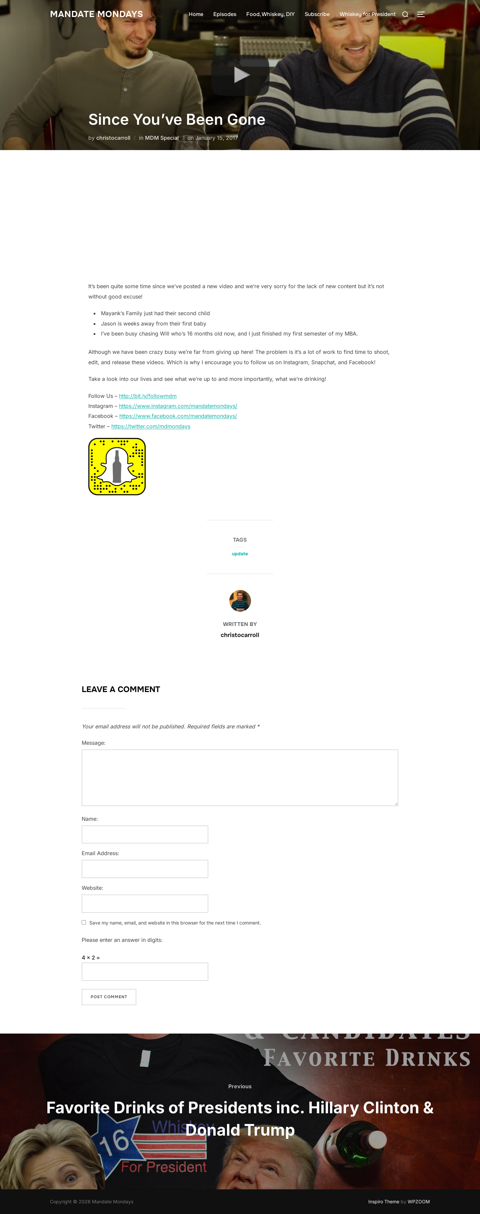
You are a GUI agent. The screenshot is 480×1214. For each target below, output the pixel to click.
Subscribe (317, 14)
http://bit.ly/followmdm (148, 396)
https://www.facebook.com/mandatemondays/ (178, 416)
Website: (92, 887)
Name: (90, 818)
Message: (94, 742)
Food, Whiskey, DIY (270, 14)
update (240, 554)
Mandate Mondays (96, 14)
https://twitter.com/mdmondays (150, 426)
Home (196, 14)
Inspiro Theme (383, 1201)
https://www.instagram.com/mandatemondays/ (178, 406)
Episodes (224, 14)
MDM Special (162, 137)
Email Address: (100, 853)
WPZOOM (419, 1201)
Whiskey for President (368, 14)
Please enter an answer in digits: (122, 940)
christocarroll (113, 137)
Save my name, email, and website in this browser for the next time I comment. (175, 923)
